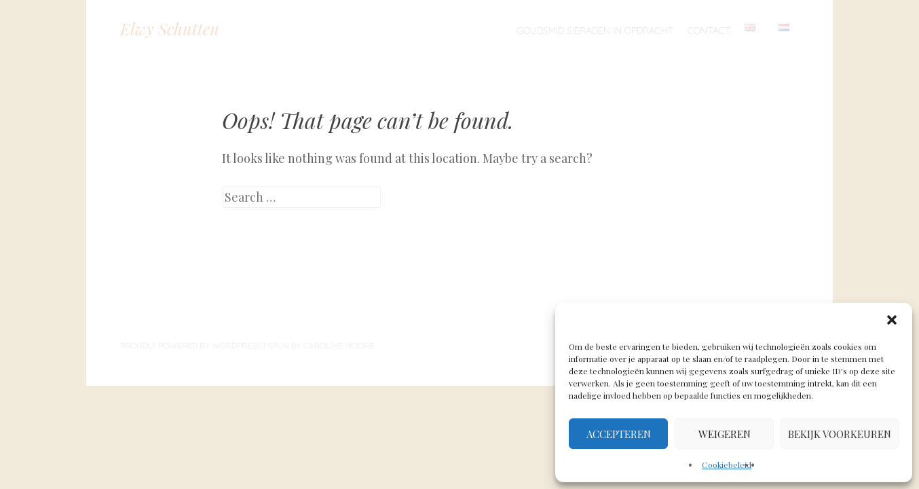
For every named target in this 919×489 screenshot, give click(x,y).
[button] (892, 320)
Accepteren (618, 434)
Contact (709, 30)
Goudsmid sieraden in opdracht (595, 30)
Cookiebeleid (726, 464)
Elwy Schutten (169, 28)
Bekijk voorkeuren (839, 434)
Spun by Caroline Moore (320, 345)
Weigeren (724, 434)
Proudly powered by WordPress (190, 345)
